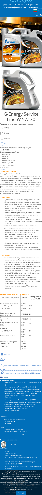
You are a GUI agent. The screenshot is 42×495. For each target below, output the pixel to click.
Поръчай (5, 354)
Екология (7, 423)
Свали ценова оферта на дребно (15, 432)
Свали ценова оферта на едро (14, 434)
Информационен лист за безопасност (15, 365)
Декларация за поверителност (20, 489)
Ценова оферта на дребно (13, 429)
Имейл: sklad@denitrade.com (14, 455)
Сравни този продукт (9, 360)
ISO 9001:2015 (8, 444)
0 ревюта (3, 169)
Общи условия (9, 421)
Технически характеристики (12, 373)
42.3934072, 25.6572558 (15, 464)
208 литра (5, 144)
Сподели (4, 377)
